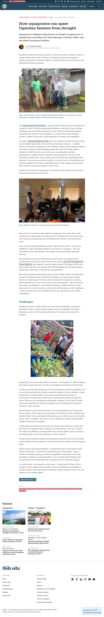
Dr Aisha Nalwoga (34, 46)
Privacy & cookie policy (44, 602)
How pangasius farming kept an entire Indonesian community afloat (38, 552)
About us (40, 586)
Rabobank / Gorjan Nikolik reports (37, 538)
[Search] (95, 6)
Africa (79, 489)
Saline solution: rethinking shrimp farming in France (12, 541)
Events (83, 1)
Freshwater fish (53, 489)
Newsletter (91, 1)
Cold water (43, 6)
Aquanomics (73, 6)
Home (4, 579)
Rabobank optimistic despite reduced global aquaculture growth (38, 542)
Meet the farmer (8, 548)
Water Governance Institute (34, 125)
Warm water (32, 6)
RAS (10, 1)
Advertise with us (42, 596)
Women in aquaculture (10, 529)
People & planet (54, 6)
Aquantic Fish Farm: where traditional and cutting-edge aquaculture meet (13, 552)
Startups (65, 6)
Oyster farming (19, 1)
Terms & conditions (43, 599)
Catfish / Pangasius (38, 17)
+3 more (50, 17)
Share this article (28, 480)
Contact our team (42, 592)
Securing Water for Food (38, 141)
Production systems (27, 489)
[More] (83, 6)
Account (99, 1)
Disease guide (75, 1)
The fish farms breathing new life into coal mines (39, 530)
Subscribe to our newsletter (46, 589)
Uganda (22, 491)
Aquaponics (24, 17)
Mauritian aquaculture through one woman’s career (13, 532)
